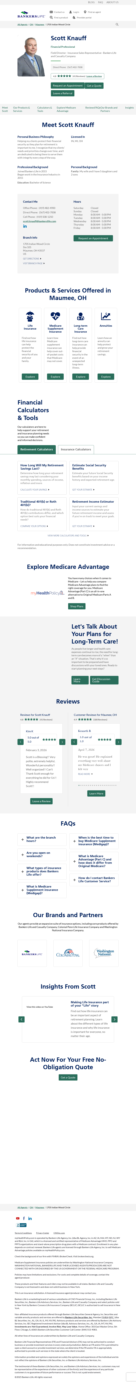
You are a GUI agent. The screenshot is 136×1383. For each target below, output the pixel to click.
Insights (129, 107)
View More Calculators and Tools (67, 536)
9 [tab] (94, 786)
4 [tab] (84, 786)
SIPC (111, 1317)
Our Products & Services (21, 109)
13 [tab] (102, 786)
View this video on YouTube (40, 1006)
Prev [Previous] (21, 1019)
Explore (30, 376)
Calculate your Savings (33, 490)
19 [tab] (114, 786)
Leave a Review (94, 76)
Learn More (77, 680)
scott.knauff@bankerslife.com (39, 221)
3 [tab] (82, 786)
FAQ (100, 2)
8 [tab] (92, 786)
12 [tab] (100, 786)
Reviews (90, 107)
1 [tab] (79, 786)
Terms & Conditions (23, 1233)
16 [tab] (108, 786)
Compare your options (33, 526)
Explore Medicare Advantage (66, 109)
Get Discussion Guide (100, 679)
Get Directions (31, 259)
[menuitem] (57, 12)
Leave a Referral (62, 93)
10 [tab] (96, 786)
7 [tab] (90, 786)
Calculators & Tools (44, 109)
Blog (91, 2)
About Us (112, 2)
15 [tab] (106, 786)
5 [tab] (86, 786)
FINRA (105, 1317)
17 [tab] (110, 786)
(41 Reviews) (79, 76)
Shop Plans (76, 606)
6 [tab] (88, 786)
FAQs (97, 107)
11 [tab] (98, 786)
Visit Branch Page (32, 263)
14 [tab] (104, 786)
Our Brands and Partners (108, 109)
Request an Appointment (68, 85)
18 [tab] (112, 786)
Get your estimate (82, 490)
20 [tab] (115, 786)
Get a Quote (94, 85)
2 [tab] (81, 786)
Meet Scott (5, 109)
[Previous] (20, 742)
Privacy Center (42, 1233)
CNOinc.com (59, 1233)
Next (114, 1019)
